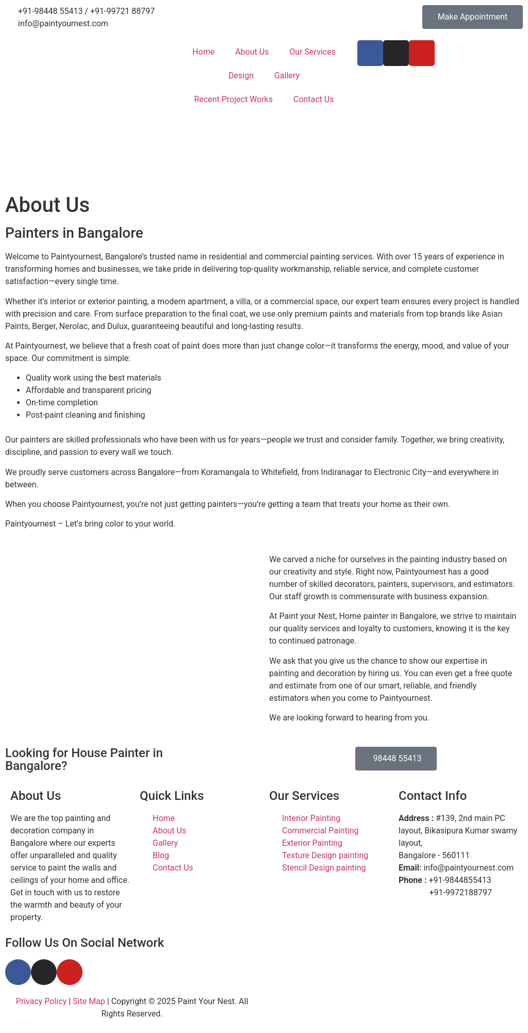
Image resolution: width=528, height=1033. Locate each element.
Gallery (287, 75)
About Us (252, 52)
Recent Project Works (233, 99)
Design (241, 75)
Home (203, 52)
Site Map (89, 1001)
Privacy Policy (41, 1001)
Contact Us (313, 99)
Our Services (312, 52)
